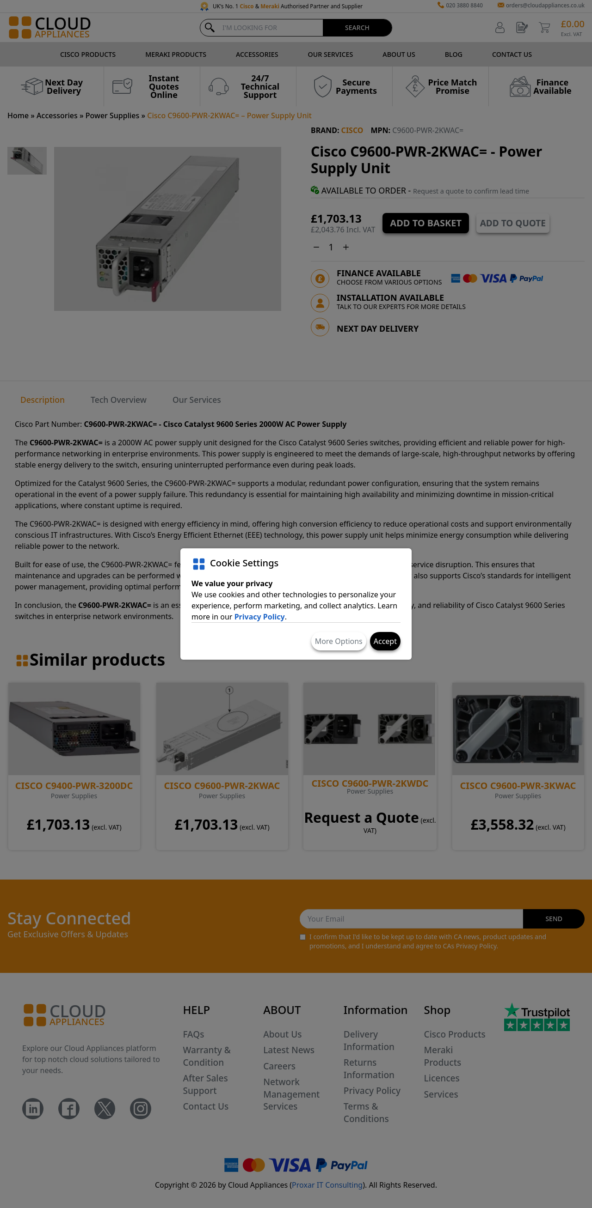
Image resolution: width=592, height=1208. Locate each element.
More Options (339, 641)
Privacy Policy (259, 617)
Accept (385, 641)
